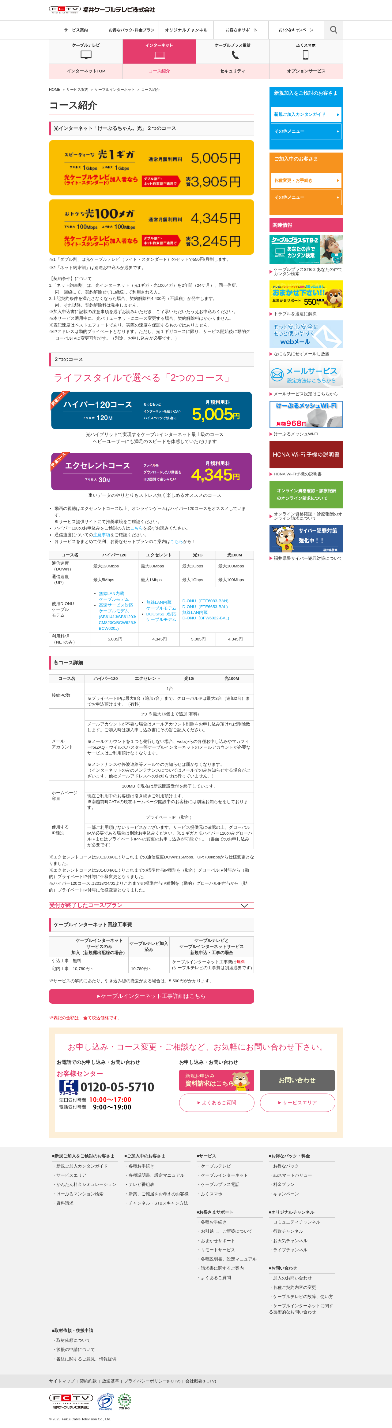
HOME (54, 89)
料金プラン (284, 1184)
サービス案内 (77, 89)
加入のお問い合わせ (292, 1278)
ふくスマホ (211, 1194)
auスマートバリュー (292, 1175)
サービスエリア (297, 1102)
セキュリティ (233, 71)
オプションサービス (306, 71)
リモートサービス (218, 1250)
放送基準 (110, 1381)
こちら (136, 528)
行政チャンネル (288, 1231)
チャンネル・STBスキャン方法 (158, 1203)
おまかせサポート (218, 1240)
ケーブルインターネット (115, 89)
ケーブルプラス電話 (220, 1184)
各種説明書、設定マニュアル (156, 1175)
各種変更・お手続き (293, 180)
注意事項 (101, 535)
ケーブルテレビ (216, 1166)
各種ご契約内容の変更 (294, 1287)
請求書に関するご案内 (222, 1268)
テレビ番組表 (141, 1184)
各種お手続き (141, 1166)
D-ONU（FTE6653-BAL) (205, 606)
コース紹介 (159, 71)
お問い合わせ (297, 1080)
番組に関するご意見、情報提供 (86, 1359)
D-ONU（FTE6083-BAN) (205, 601)
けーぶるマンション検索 (80, 1194)
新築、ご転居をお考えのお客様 (159, 1194)
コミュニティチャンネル (296, 1222)
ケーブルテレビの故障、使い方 (303, 1296)
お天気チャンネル (290, 1240)
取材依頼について (73, 1340)
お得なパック (286, 1166)
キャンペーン (286, 1194)
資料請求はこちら (216, 1080)
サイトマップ (62, 1381)
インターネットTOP (86, 71)
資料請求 (65, 1203)
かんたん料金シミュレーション (86, 1184)
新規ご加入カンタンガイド (300, 114)
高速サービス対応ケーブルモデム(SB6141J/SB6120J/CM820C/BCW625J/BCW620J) (117, 617)
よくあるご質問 (217, 1102)
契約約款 (88, 1381)
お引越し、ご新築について (226, 1231)
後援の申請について (75, 1349)
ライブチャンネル (290, 1250)
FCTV (173, 1381)
